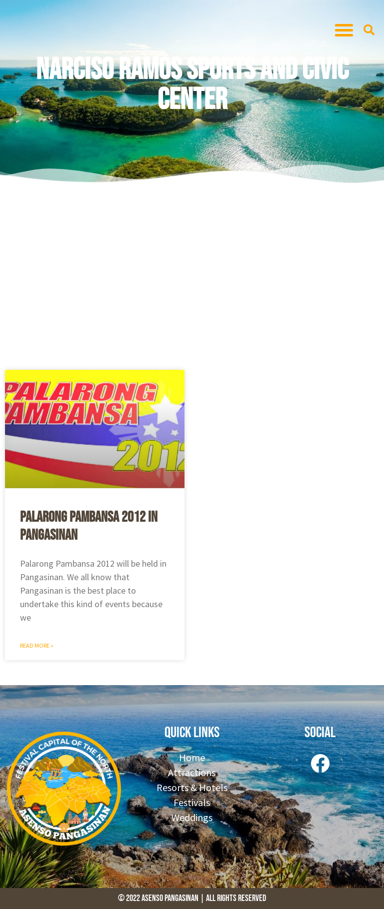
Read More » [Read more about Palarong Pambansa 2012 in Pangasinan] (37, 645)
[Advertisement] (192, 275)
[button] (344, 30)
